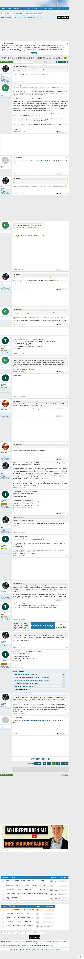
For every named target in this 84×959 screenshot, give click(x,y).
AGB (42, 949)
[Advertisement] (40, 430)
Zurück (38, 763)
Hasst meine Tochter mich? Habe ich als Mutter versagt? (27, 894)
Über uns (16, 949)
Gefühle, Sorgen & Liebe (17, 932)
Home (3, 8)
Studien (57, 8)
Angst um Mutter (12, 898)
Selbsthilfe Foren (18, 8)
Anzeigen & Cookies (35, 949)
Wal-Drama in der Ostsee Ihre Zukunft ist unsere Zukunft (27, 890)
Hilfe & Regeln (48, 8)
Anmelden (64, 11)
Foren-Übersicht (5, 932)
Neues (9, 8)
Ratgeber (34, 8)
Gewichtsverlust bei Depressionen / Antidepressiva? (25, 885)
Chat (41, 8)
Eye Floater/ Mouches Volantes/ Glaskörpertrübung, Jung (27, 909)
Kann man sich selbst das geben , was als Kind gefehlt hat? (28, 917)
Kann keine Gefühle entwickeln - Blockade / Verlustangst (31, 57)
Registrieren (56, 11)
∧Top (80, 957)
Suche (27, 8)
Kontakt (11, 949)
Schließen (33, 53)
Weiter (65, 763)
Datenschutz (27, 949)
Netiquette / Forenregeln (49, 949)
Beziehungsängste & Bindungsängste (34, 932)
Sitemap (58, 949)
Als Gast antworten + (7, 61)
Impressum (21, 949)
